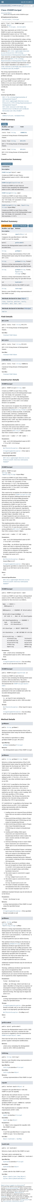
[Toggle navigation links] (2, 2)
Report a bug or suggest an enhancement (12, 1185)
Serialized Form (19, 115)
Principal (16, 19)
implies (4, 311)
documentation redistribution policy (13, 1201)
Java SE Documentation (11, 1188)
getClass (17, 301)
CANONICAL (23, 132)
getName (17, 251)
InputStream (16, 182)
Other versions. (19, 1192)
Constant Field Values (10, 335)
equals (17, 234)
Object (9, 25)
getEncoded (18, 242)
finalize (10, 301)
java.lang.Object (6, 13)
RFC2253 (22, 149)
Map (22, 205)
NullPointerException (10, 448)
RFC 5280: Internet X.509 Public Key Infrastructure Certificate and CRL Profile (16, 66)
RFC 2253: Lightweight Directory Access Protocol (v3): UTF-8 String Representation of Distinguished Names (15, 53)
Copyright (3, 1196)
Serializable (6, 19)
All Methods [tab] (6, 226)
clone (3, 301)
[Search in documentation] (28, 6)
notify (23, 301)
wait (11, 303)
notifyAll (5, 303)
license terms (24, 1199)
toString (18, 288)
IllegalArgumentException (12, 451)
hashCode (18, 282)
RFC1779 (22, 141)
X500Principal (16, 5)
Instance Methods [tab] (20, 226)
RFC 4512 (16, 430)
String (13, 132)
